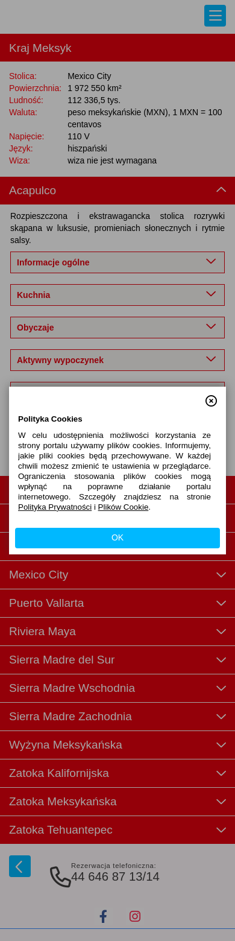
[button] (211, 396)
